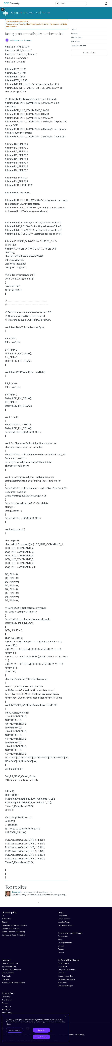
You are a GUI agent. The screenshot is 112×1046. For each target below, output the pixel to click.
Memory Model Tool (65, 976)
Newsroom (6, 1009)
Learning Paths (64, 922)
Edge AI (5, 922)
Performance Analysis (66, 979)
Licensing (5, 979)
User (106, 3)
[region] (35, 1028)
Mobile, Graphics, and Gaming (13, 932)
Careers (5, 1003)
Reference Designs (65, 986)
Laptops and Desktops (10, 928)
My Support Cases (9, 966)
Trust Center (7, 1013)
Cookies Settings (14, 1030)
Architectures (63, 963)
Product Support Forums (11, 970)
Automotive (6, 919)
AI (3, 915)
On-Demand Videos (65, 925)
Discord (61, 946)
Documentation (64, 919)
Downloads (6, 976)
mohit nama (14, 40)
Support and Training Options (13, 982)
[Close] (65, 1016)
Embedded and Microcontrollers (14, 925)
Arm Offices (6, 1000)
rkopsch (15, 892)
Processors (62, 982)
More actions (89, 52)
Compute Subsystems (66, 970)
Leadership (6, 996)
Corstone (61, 973)
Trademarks (79, 1035)
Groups (61, 952)
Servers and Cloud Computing (13, 935)
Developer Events (65, 942)
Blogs (60, 939)
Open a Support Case (10, 963)
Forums (61, 949)
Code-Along (62, 915)
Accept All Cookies (41, 1037)
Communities (63, 936)
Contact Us (6, 1006)
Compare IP (62, 966)
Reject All (41, 1030)
